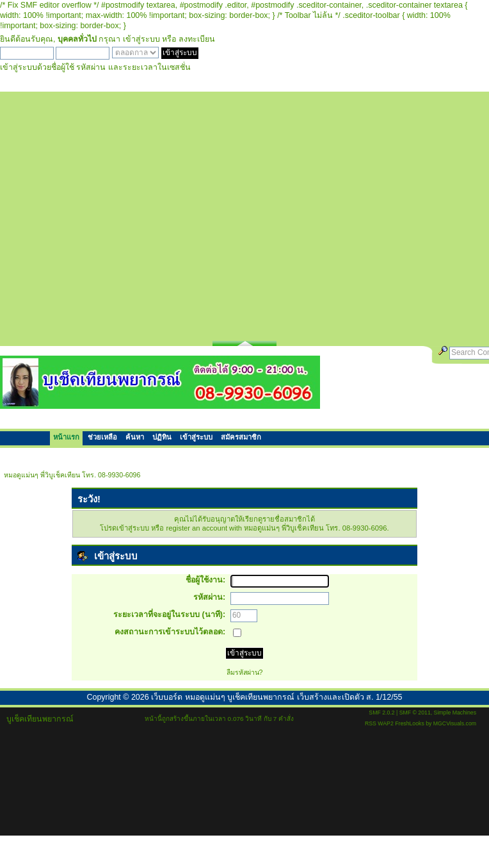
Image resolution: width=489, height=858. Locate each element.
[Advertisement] (121, 213)
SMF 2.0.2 (381, 712)
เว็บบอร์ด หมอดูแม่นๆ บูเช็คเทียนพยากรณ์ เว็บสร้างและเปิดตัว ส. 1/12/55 (276, 697)
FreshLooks (409, 723)
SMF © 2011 (415, 712)
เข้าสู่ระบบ (141, 39)
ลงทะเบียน (197, 39)
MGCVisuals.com (454, 723)
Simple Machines (455, 712)
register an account (196, 528)
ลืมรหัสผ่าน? (245, 672)
